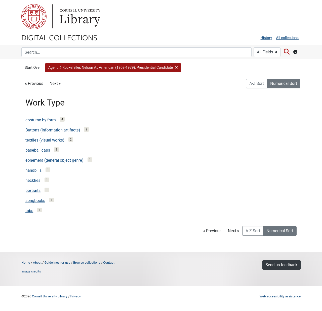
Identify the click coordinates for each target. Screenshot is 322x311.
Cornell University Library (49, 296)
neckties (33, 180)
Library (79, 16)
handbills (33, 170)
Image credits (31, 271)
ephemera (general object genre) (54, 160)
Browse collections (86, 262)
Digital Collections (59, 37)
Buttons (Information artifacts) (52, 130)
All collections (287, 38)
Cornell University (34, 16)
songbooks (35, 200)
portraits (33, 190)
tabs (29, 210)
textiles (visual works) (44, 140)
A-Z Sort (256, 83)
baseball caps (37, 150)
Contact (108, 262)
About (37, 262)
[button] (113, 67)
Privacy (75, 296)
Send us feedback (281, 264)
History (266, 38)
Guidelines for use (57, 262)
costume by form (40, 120)
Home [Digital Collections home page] (25, 262)
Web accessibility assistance (280, 296)
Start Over (33, 67)
